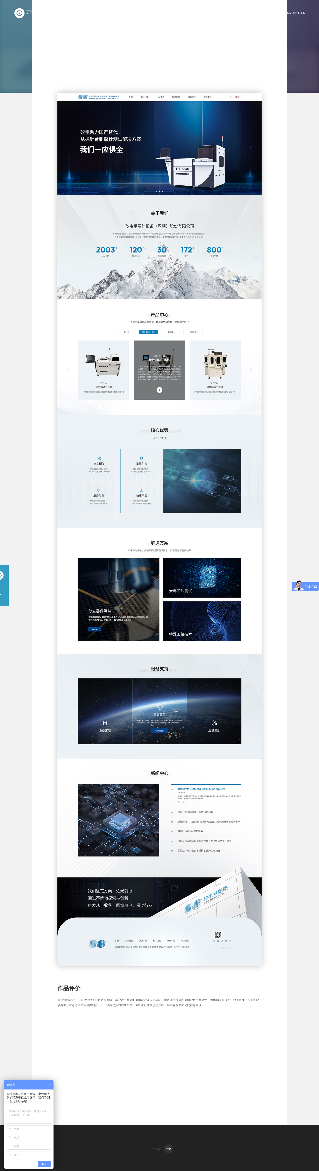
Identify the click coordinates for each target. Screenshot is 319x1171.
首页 (138, 13)
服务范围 (178, 13)
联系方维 (266, 13)
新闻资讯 (245, 13)
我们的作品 (200, 13)
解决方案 (223, 13)
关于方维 (156, 13)
